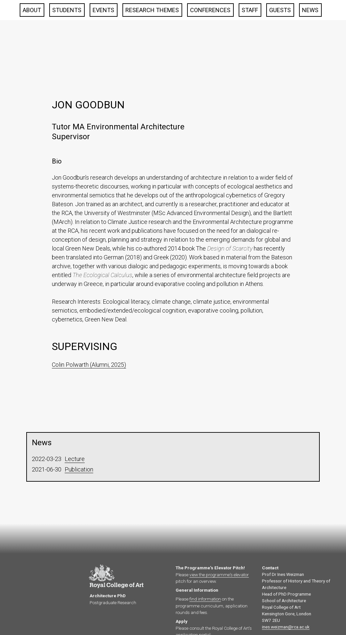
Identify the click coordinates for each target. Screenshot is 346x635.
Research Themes (152, 10)
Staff (250, 10)
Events (103, 10)
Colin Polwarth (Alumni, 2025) (89, 364)
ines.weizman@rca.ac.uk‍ (286, 626)
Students (66, 10)
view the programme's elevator (219, 574)
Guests (280, 10)
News (310, 10)
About (32, 10)
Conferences (210, 10)
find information (205, 599)
